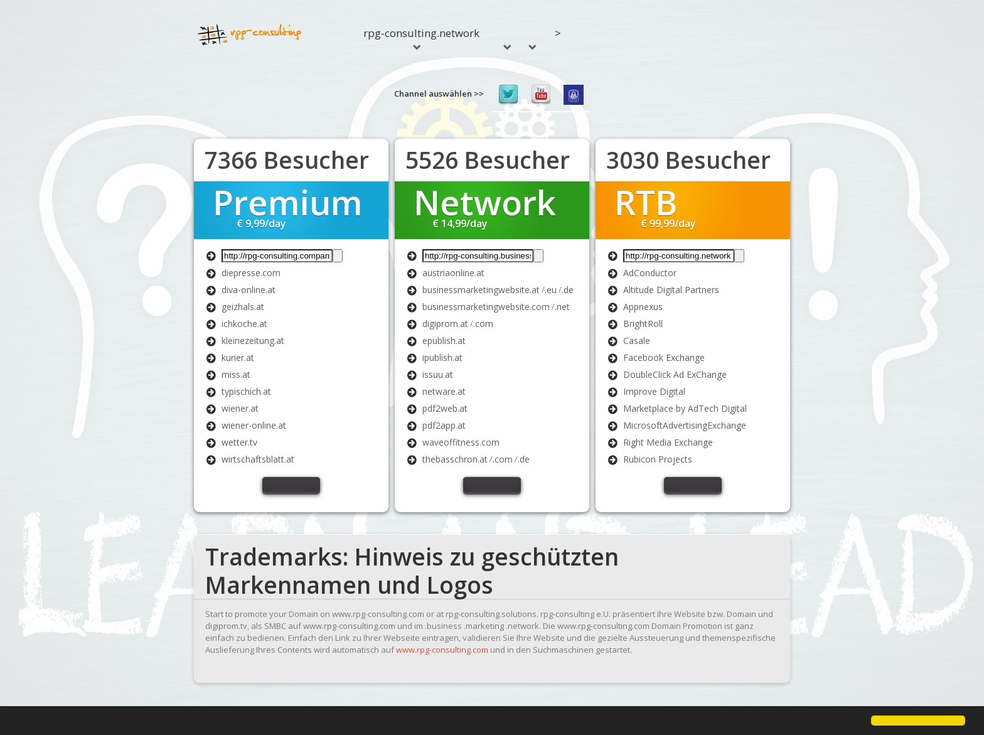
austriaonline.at (453, 273)
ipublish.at (442, 357)
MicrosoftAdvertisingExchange (684, 425)
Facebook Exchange (664, 357)
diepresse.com (251, 273)
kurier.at (238, 357)
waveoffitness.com (461, 442)
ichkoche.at (244, 324)
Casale (636, 340)
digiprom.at (445, 324)
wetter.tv (239, 442)
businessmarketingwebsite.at (481, 290)
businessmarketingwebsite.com (486, 307)
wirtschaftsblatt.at (258, 459)
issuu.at (437, 374)
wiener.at (240, 408)
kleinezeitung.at (253, 340)
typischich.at (246, 391)
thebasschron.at (455, 459)
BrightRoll (643, 324)
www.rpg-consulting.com (442, 649)
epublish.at (444, 340)
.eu (551, 290)
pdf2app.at (444, 425)
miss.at (236, 374)
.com (483, 324)
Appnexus (643, 307)
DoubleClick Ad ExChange (675, 374)
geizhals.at (243, 307)
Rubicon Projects (657, 459)
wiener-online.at (254, 425)
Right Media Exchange (668, 442)
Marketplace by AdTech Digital (685, 408)
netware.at (444, 391)
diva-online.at (248, 290)
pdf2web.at (445, 408)
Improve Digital (654, 391)
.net (562, 307)
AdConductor (649, 273)
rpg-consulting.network (421, 38)
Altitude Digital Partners (671, 290)
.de (568, 290)
